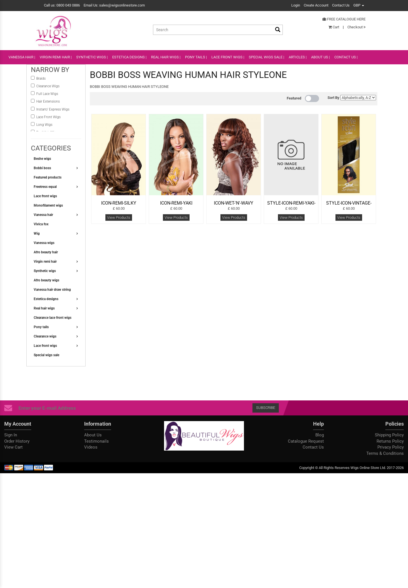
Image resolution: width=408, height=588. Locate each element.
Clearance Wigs (48, 86)
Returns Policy (390, 441)
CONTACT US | (346, 57)
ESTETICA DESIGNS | (129, 57)
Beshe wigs (42, 159)
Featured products (47, 177)
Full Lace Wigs (47, 94)
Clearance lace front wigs (52, 318)
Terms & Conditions (385, 453)
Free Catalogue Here (344, 19)
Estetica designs (46, 299)
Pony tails (41, 327)
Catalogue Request (306, 441)
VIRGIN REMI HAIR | (56, 57)
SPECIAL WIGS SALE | (266, 57)
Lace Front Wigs (48, 117)
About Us (93, 435)
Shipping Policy (389, 435)
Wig (37, 233)
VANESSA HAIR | (21, 57)
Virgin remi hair (45, 262)
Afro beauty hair (46, 252)
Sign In (10, 435)
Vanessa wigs (44, 243)
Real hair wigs (44, 308)
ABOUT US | (320, 57)
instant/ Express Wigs (52, 109)
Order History (16, 441)
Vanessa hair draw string (52, 290)
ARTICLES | (298, 57)
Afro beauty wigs (46, 280)
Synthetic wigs (45, 271)
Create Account (316, 5)
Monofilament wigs (48, 205)
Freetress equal (45, 187)
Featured (294, 98)
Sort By (333, 97)
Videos (90, 447)
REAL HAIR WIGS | (165, 57)
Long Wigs (44, 125)
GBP (358, 5)
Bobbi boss (42, 168)
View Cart (13, 447)
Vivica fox (41, 224)
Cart (333, 27)
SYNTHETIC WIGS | (92, 57)
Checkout (356, 27)
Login (295, 5)
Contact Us (341, 5)
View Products (118, 217)
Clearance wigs (45, 336)
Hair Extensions (48, 101)
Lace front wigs (45, 196)
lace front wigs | (227, 57)
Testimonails (96, 441)
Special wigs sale (46, 355)
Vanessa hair (43, 215)
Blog (319, 435)
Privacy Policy (390, 447)
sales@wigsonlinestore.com (122, 5)
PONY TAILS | (196, 57)
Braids (41, 78)
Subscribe (265, 408)
